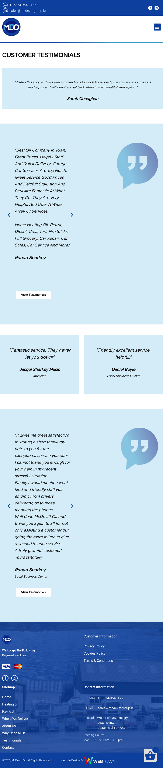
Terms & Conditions (98, 661)
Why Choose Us (13, 733)
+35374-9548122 (110, 698)
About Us (9, 726)
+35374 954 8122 (23, 5)
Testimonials (11, 740)
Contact (8, 748)
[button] (157, 27)
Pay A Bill (9, 712)
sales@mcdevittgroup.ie (28, 11)
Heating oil (10, 704)
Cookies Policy (94, 653)
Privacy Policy (94, 646)
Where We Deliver (15, 719)
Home (6, 697)
